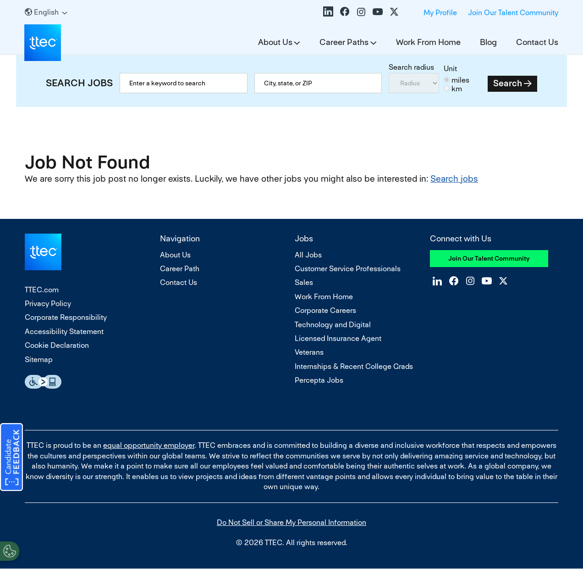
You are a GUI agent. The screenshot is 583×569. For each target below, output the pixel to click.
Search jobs (454, 178)
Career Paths (343, 42)
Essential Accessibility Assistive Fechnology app (43, 382)
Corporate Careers (325, 310)
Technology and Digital (333, 324)
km (456, 89)
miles (460, 80)
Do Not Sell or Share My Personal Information (291, 522)
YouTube (378, 11)
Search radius (411, 67)
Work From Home (428, 42)
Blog (488, 42)
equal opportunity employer (148, 445)
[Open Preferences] (9, 550)
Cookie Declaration (57, 345)
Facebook (345, 11)
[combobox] (318, 83)
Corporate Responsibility (66, 317)
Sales (304, 282)
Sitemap (39, 359)
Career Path (179, 268)
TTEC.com (42, 290)
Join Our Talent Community (513, 12)
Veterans (309, 352)
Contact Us (537, 42)
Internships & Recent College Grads (354, 366)
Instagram (361, 11)
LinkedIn (328, 11)
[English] (46, 12)
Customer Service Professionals (348, 268)
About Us (275, 42)
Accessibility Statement (64, 331)
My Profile (440, 12)
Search (507, 83)
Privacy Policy (48, 303)
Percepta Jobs (319, 380)
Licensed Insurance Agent (338, 338)
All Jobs (308, 255)
